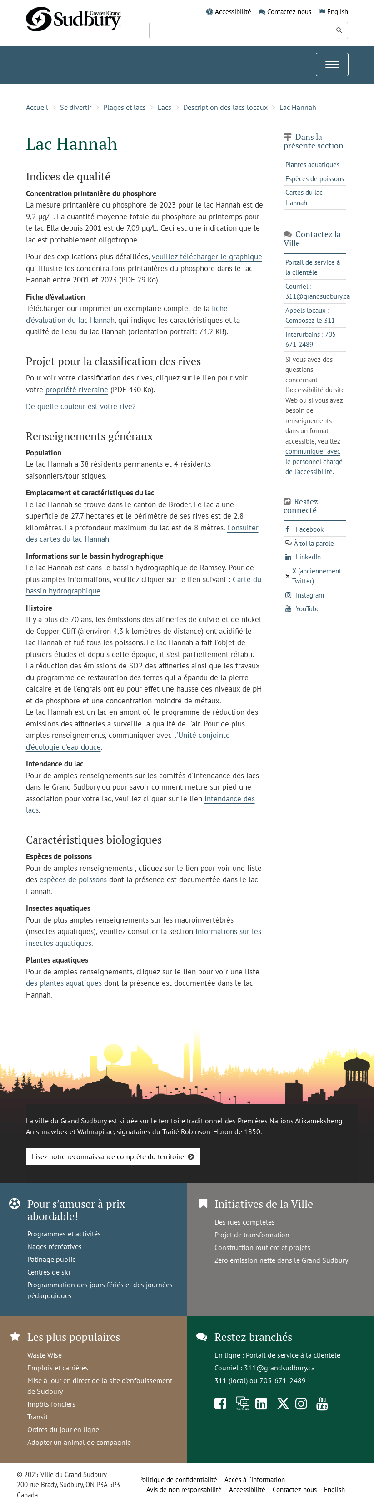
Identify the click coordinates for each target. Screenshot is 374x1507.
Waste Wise (44, 1354)
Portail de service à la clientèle (293, 1354)
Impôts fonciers (51, 1403)
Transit (37, 1416)
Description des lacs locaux (225, 107)
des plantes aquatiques (64, 983)
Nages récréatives (54, 1246)
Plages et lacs (124, 107)
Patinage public (51, 1259)
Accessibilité (233, 11)
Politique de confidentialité (178, 1479)
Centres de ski (48, 1271)
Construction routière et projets (262, 1247)
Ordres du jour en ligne (63, 1429)
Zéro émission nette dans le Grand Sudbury (281, 1260)
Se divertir (75, 107)
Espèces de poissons (314, 178)
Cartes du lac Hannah (304, 197)
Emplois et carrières (57, 1367)
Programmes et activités (64, 1233)
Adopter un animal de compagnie (79, 1442)
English (337, 11)
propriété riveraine (76, 390)
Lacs (164, 107)
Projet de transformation (251, 1234)
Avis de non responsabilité (184, 1489)
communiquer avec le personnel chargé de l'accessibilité (314, 461)
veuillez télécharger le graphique (207, 257)
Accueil (37, 107)
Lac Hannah (297, 107)
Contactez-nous (289, 11)
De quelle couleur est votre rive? (80, 406)
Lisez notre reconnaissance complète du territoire (108, 1156)
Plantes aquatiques (312, 164)
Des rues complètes (244, 1221)
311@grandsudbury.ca (279, 1367)
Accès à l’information (254, 1479)
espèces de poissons (73, 879)
